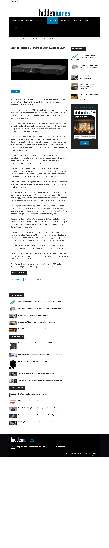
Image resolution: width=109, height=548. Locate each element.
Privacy (95, 454)
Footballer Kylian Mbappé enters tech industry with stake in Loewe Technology (39, 408)
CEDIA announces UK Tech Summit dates (29, 401)
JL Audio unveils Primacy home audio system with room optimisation (36, 322)
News (21, 20)
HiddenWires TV (65, 20)
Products (52, 20)
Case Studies (41, 20)
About (86, 20)
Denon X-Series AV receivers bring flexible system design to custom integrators (39, 329)
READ (84, 143)
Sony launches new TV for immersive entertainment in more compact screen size (40, 354)
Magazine (77, 20)
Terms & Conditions (84, 454)
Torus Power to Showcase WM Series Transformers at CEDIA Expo (36, 343)
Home (14, 20)
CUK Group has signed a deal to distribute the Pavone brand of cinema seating (39, 422)
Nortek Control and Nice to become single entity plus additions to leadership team (40, 380)
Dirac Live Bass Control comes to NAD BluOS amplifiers (33, 315)
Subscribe (16, 27)
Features (29, 20)
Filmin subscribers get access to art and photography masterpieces (36, 373)
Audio (23, 38)
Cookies (94, 455)
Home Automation (34, 38)
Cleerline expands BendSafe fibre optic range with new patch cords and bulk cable (40, 301)
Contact (73, 454)
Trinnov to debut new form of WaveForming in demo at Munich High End (37, 415)
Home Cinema (48, 38)
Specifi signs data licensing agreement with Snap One (32, 394)
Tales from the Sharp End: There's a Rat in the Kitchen (32, 361)
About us (65, 454)
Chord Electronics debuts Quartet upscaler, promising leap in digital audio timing (39, 308)
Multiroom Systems (17, 279)
